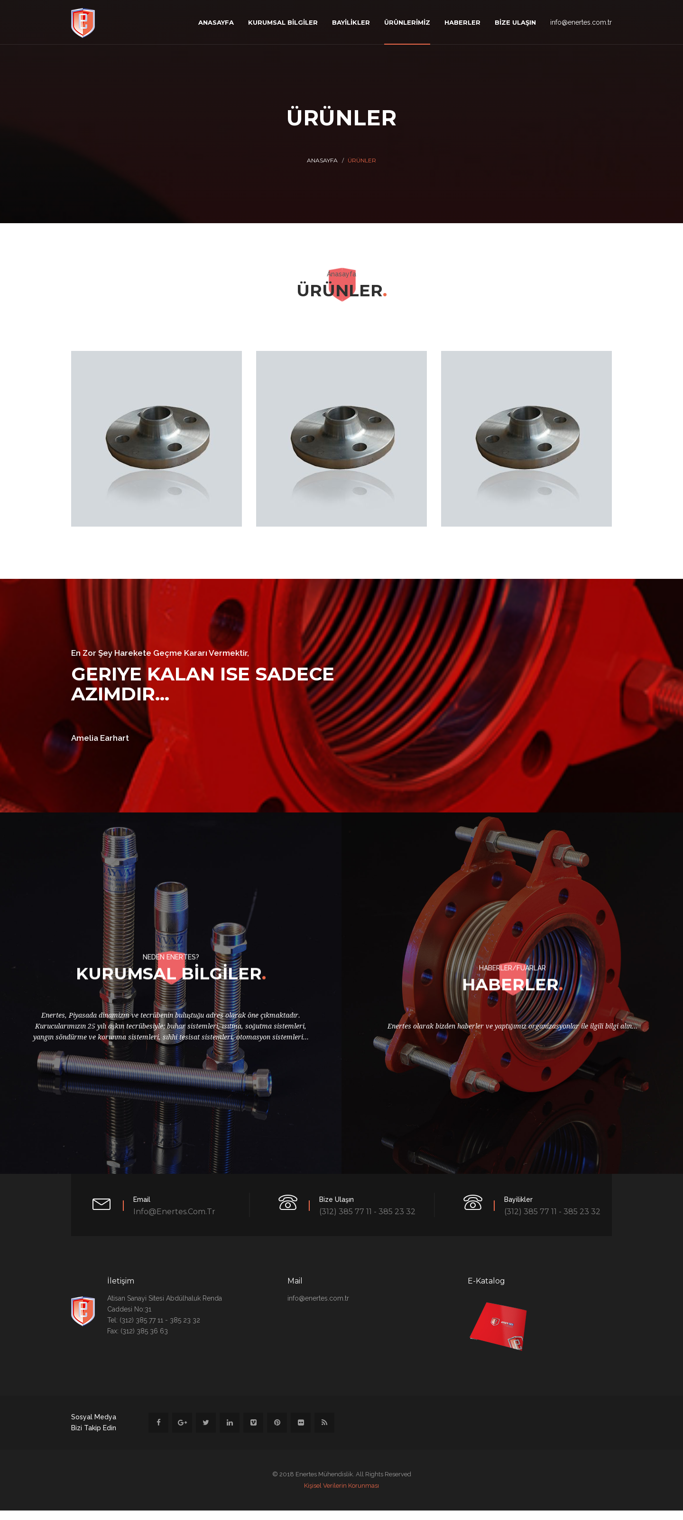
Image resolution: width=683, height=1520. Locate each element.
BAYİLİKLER (351, 22)
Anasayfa (322, 160)
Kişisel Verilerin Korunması (341, 1485)
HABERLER (462, 22)
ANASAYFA (216, 22)
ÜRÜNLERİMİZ (407, 22)
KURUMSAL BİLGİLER (283, 22)
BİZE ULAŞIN (515, 22)
